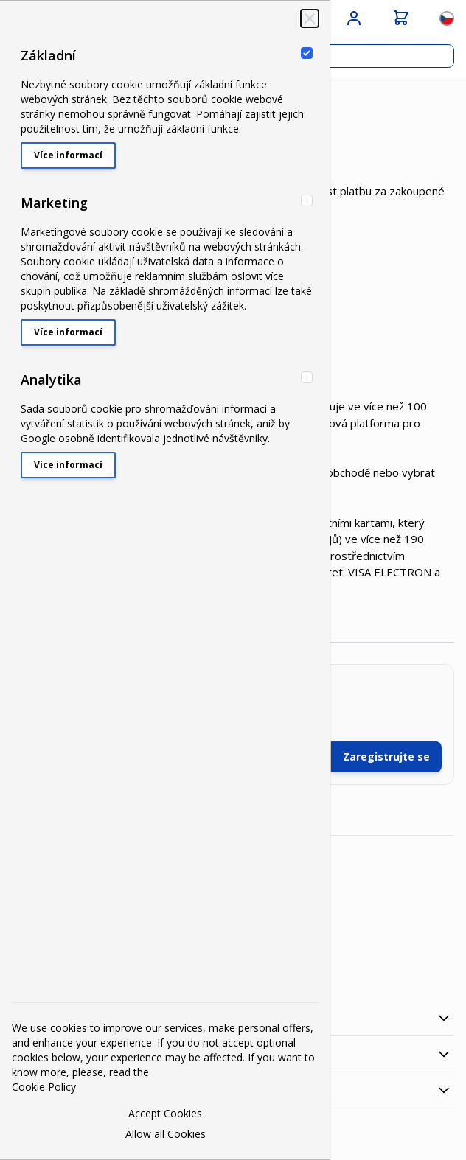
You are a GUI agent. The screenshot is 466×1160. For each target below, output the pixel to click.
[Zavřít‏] (310, 18)
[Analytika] (307, 377)
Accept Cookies (165, 1113)
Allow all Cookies (165, 1134)
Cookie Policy (44, 1087)
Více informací (68, 155)
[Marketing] (307, 200)
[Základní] (307, 53)
